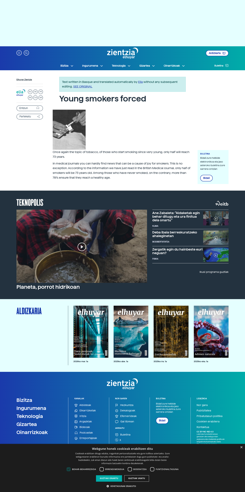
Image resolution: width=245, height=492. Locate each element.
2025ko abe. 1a (121, 361)
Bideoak (82, 427)
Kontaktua (203, 427)
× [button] (241, 447)
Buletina (221, 65)
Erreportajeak (85, 438)
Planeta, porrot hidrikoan (48, 287)
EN (30, 98)
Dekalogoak (125, 410)
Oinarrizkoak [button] (174, 65)
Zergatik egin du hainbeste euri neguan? (177, 251)
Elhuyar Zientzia (24, 79)
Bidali (206, 178)
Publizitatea (204, 410)
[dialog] (122, 468)
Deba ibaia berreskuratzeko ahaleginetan (174, 234)
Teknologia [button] (121, 65)
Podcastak (83, 433)
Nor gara (202, 405)
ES (35, 92)
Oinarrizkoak (32, 432)
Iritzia (80, 416)
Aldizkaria (217, 53)
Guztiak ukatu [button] (136, 478)
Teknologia (29, 416)
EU (30, 92)
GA (41, 98)
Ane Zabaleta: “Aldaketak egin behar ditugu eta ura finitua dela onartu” (176, 216)
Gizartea (26, 424)
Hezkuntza (124, 405)
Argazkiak (83, 421)
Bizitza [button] (67, 65)
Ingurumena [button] (92, 65)
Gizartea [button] (147, 65)
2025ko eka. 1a (201, 361)
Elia (140, 82)
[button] (19, 52)
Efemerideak (126, 416)
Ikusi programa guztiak (214, 271)
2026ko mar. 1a (80, 361)
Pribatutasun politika (209, 416)
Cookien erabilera (208, 421)
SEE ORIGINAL (82, 86)
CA (35, 98)
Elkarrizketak (85, 410)
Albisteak (82, 405)
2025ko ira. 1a (160, 361)
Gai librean (124, 421)
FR (41, 92)
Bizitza (24, 400)
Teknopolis (29, 202)
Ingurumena (31, 408)
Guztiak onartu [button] (109, 478)
